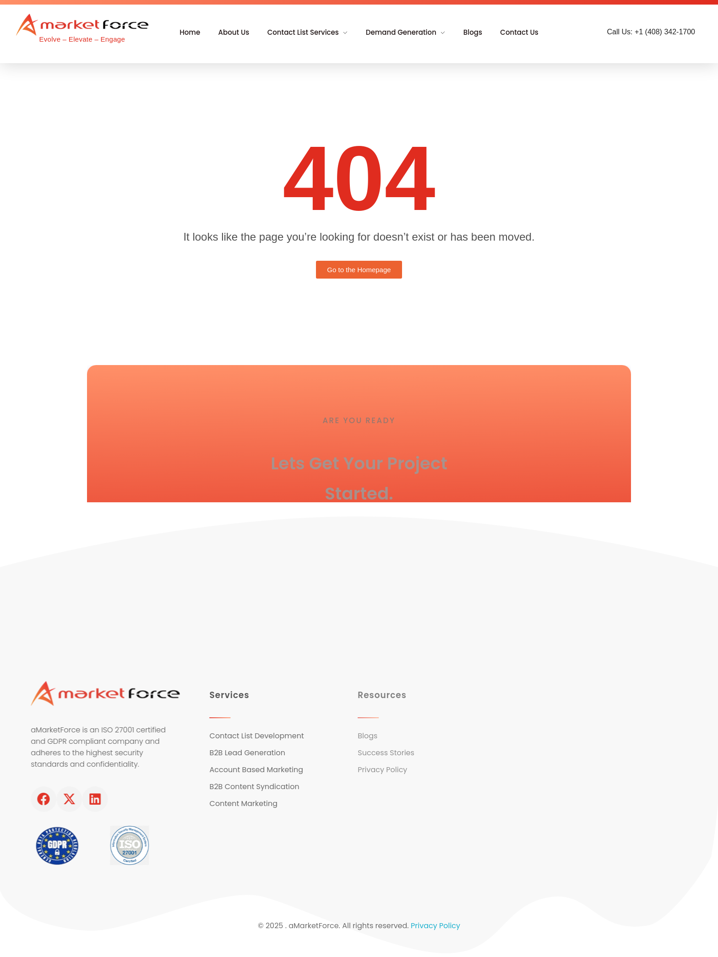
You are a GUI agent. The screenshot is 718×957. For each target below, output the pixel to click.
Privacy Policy (435, 929)
